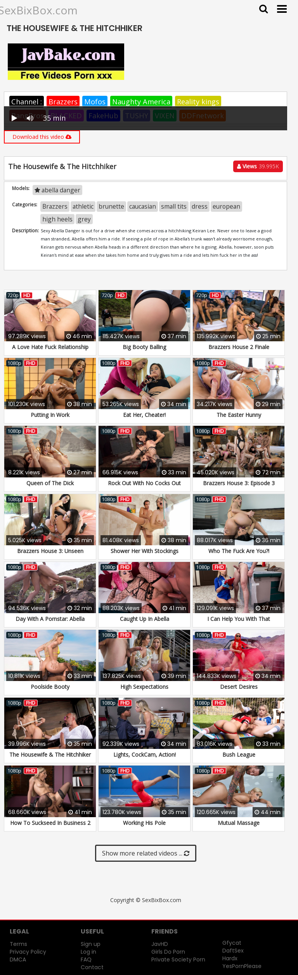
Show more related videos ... (145, 853)
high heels (57, 219)
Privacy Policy (28, 952)
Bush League (238, 754)
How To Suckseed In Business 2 (50, 822)
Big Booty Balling (144, 347)
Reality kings (198, 101)
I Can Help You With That (238, 618)
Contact (92, 967)
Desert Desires (239, 686)
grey (84, 219)
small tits (174, 206)
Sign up (90, 944)
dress (200, 206)
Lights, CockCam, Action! (144, 754)
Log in (88, 952)
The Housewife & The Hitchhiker (50, 754)
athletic (83, 206)
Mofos (95, 101)
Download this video (41, 136)
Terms (18, 944)
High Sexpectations (144, 686)
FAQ (86, 959)
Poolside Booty (50, 686)
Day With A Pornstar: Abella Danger (50, 622)
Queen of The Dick (50, 483)
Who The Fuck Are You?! (238, 551)
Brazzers (63, 101)
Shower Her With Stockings (144, 551)
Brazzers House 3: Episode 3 (239, 483)
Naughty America (141, 101)
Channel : (26, 101)
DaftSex (233, 950)
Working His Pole (144, 822)
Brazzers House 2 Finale (238, 347)
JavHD (159, 944)
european (226, 206)
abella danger (57, 190)
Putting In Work (50, 414)
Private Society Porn (178, 959)
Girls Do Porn (168, 952)
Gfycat (231, 943)
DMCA (18, 959)
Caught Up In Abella (144, 618)
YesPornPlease (242, 966)
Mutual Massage (239, 822)
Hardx (229, 958)
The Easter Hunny (239, 414)
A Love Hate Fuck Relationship (50, 347)
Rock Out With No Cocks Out (144, 483)
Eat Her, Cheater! (144, 414)
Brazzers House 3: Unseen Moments (50, 554)
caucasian (142, 206)
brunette (111, 206)
